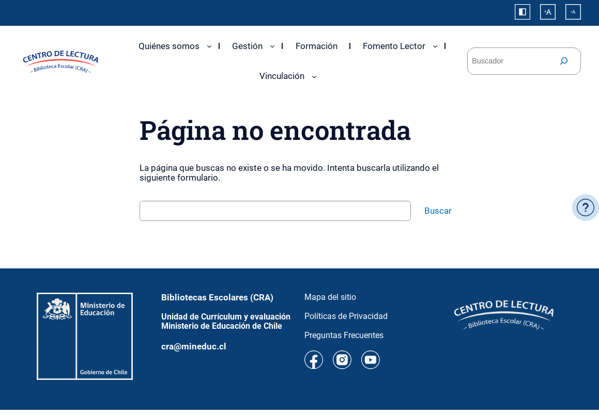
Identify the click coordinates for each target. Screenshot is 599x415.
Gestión (247, 46)
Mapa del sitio (330, 297)
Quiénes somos (169, 46)
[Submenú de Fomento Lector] (435, 46)
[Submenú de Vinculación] (314, 76)
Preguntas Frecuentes (343, 335)
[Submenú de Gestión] (272, 46)
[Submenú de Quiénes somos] (209, 46)
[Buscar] (563, 61)
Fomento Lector (394, 46)
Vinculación (281, 76)
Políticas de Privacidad (346, 316)
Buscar (438, 210)
